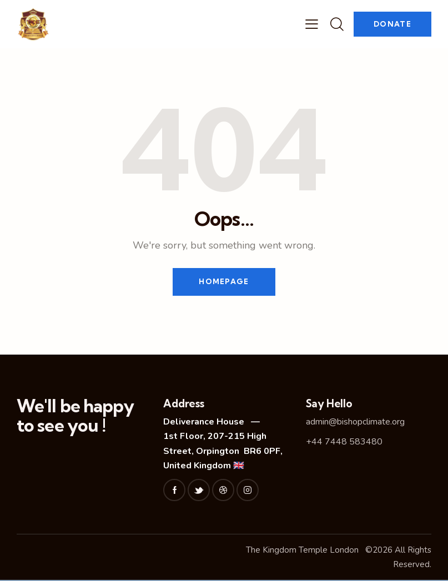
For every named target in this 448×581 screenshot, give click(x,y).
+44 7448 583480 (344, 442)
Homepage (224, 281)
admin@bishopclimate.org (355, 422)
